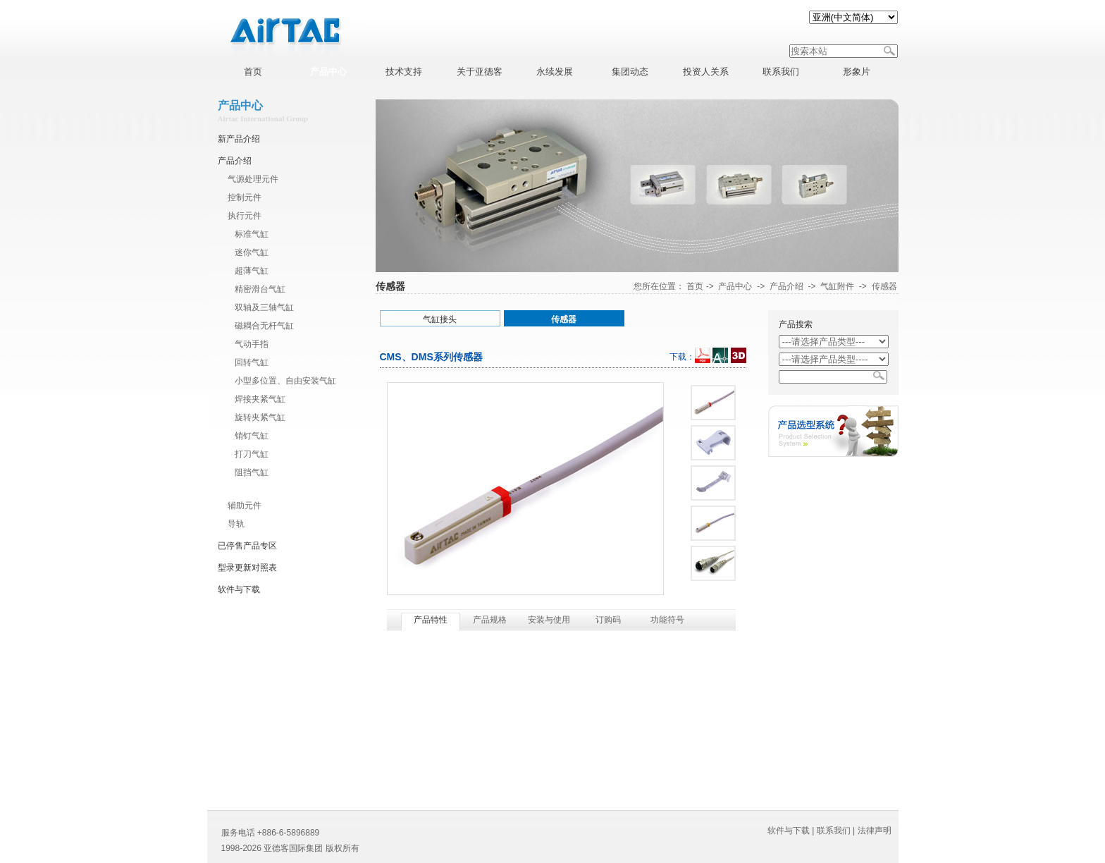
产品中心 (735, 286)
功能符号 (667, 620)
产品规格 (490, 620)
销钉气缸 (251, 436)
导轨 (236, 524)
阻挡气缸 (251, 472)
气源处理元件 (253, 179)
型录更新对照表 (247, 568)
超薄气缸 (251, 271)
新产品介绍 (239, 139)
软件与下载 (239, 589)
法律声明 (874, 831)
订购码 (608, 620)
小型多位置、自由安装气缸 (285, 381)
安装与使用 (549, 620)
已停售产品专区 (247, 546)
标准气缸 (251, 234)
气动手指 (251, 344)
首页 (694, 286)
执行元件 (244, 216)
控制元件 (244, 197)
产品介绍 (235, 161)
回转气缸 (251, 362)
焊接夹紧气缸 (260, 399)
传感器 (884, 286)
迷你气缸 (251, 252)
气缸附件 (251, 487)
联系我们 (834, 831)
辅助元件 (244, 505)
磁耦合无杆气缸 (264, 326)
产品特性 (430, 620)
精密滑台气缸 (260, 289)
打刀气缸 (251, 454)
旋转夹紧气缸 (260, 417)
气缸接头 (440, 319)
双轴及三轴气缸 (264, 307)
